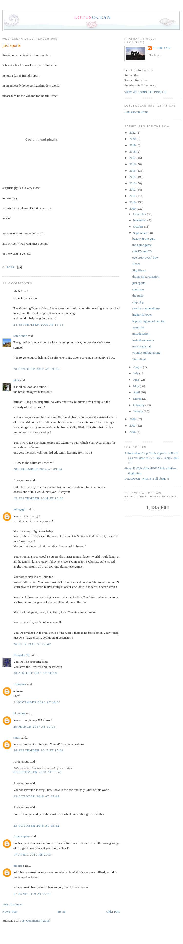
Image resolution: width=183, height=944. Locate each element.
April (137, 392)
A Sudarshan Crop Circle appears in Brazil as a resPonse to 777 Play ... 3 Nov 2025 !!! (151, 458)
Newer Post (9, 911)
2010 (132, 202)
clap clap (138, 302)
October (138, 226)
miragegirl (20, 509)
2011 (132, 196)
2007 (132, 425)
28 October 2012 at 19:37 (36, 369)
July (136, 373)
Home (62, 911)
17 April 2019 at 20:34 (33, 854)
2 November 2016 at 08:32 (37, 702)
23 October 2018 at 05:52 (36, 825)
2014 (132, 177)
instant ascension (143, 340)
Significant (139, 270)
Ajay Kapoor (21, 836)
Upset (136, 264)
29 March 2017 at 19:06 (34, 726)
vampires (138, 327)
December (140, 214)
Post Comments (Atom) (35, 920)
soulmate (138, 289)
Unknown (19, 684)
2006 (132, 432)
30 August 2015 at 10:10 (35, 673)
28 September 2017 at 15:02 (38, 750)
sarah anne (20, 336)
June (136, 379)
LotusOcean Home (136, 112)
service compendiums (146, 308)
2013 (132, 183)
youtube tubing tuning (146, 352)
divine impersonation (145, 276)
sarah (16, 737)
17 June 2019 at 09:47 (32, 893)
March (137, 398)
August (138, 367)
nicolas (17, 865)
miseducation (140, 333)
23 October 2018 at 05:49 (36, 796)
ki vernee (19, 713)
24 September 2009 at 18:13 (38, 324)
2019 (132, 145)
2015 (132, 170)
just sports (11, 45)
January (138, 411)
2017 (132, 158)
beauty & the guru (143, 238)
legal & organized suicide (148, 321)
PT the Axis (161, 48)
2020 (132, 139)
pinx (16, 380)
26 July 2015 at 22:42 (32, 644)
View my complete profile (145, 92)
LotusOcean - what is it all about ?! (146, 478)
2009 (132, 208)
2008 (132, 419)
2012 (132, 189)
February (139, 405)
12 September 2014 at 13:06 (38, 498)
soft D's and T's (142, 251)
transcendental (141, 346)
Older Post (113, 911)
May (136, 386)
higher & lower (142, 314)
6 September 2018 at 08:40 (37, 772)
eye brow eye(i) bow (145, 257)
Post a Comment (12, 904)
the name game (142, 245)
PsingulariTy (21, 655)
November (140, 220)
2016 (132, 164)
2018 (132, 151)
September (140, 233)
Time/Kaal (139, 359)
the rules (137, 295)
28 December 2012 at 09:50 (37, 469)
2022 (132, 132)
